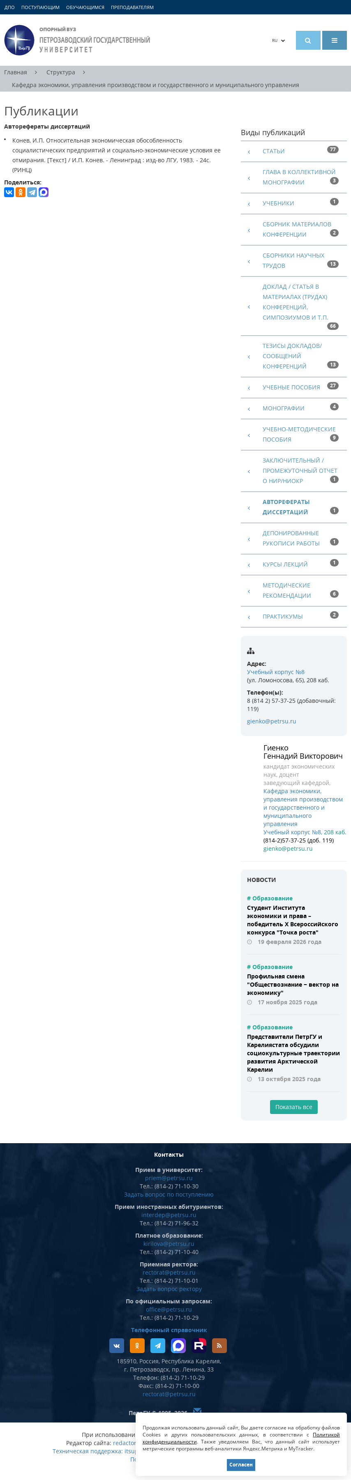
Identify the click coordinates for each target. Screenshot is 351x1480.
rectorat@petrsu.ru (169, 1272)
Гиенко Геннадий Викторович (303, 752)
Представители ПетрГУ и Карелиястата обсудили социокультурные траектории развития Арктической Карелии (293, 1053)
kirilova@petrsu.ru (168, 1244)
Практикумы (283, 616)
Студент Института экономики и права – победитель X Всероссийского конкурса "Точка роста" (292, 920)
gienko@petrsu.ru (271, 721)
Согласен (241, 1464)
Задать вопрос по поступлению (169, 1194)
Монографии (284, 408)
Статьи (274, 151)
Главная (15, 72)
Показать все (293, 1107)
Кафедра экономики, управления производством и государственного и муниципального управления (155, 85)
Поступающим (40, 7)
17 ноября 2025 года (287, 1002)
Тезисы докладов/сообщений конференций (292, 356)
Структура (60, 72)
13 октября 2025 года (289, 1079)
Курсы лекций (285, 564)
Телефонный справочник (169, 1330)
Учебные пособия (291, 387)
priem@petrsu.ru (169, 1178)
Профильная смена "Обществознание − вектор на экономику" (293, 984)
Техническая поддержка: (88, 1451)
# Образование (270, 898)
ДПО (10, 7)
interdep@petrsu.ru (168, 1215)
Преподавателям (132, 7)
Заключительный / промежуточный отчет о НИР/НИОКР (300, 470)
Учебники (278, 203)
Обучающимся (85, 7)
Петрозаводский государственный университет (78, 40)
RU (278, 40)
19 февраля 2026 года (289, 942)
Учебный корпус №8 (276, 672)
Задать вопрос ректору (169, 1289)
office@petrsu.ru (169, 1309)
